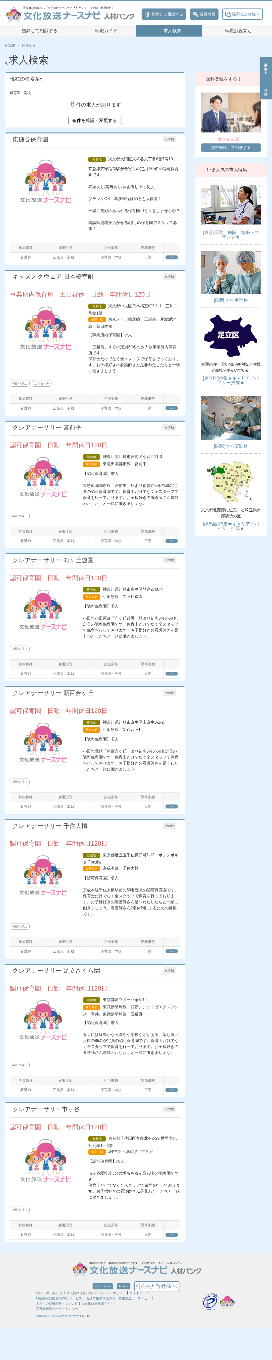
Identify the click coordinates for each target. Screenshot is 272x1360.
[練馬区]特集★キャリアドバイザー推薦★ (231, 526)
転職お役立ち (238, 30)
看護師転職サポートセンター (57, 1340)
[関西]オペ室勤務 (231, 300)
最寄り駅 (97, 323)
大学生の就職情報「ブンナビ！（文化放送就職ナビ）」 (76, 1335)
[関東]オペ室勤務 (231, 446)
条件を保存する (266, 69)
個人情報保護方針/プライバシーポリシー (96, 1324)
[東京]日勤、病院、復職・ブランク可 (231, 234)
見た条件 (266, 91)
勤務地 (97, 159)
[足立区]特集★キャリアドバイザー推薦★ (231, 380)
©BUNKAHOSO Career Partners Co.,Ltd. (63, 1348)
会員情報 (204, 14)
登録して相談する (164, 14)
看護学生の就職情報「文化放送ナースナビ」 (118, 1330)
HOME (10, 46)
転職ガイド (106, 30)
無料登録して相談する (231, 147)
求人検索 (172, 30)
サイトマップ (139, 1324)
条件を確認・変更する (95, 120)
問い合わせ (54, 1324)
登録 (39, 1324)
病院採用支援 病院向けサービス (59, 1330)
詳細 (165, 259)
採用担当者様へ (242, 14)
